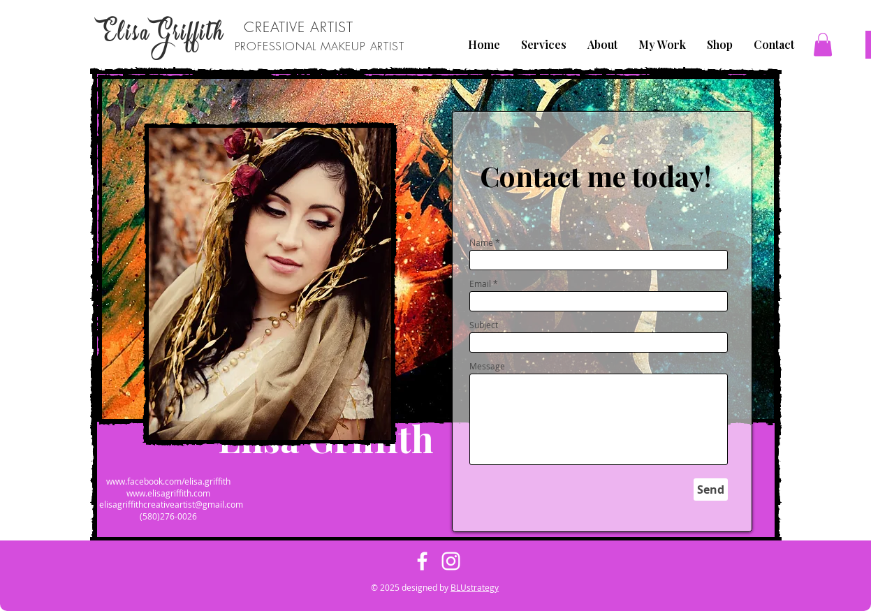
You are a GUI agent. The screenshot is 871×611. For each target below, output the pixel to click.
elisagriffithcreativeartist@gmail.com (171, 504)
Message (487, 366)
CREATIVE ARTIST (298, 26)
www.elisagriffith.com (168, 493)
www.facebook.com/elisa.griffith (168, 481)
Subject (483, 325)
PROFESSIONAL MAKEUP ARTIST (319, 46)
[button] (823, 44)
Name (481, 242)
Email (480, 283)
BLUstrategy (475, 587)
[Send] (711, 489)
